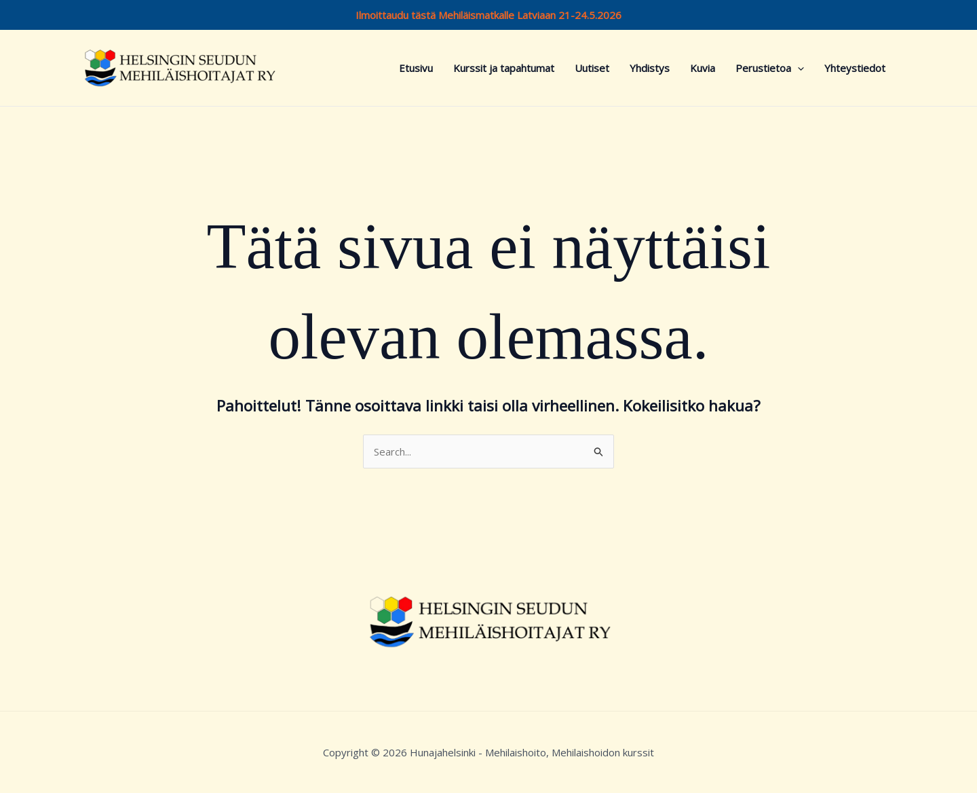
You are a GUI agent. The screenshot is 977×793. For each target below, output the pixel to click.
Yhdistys (650, 68)
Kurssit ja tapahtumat (503, 68)
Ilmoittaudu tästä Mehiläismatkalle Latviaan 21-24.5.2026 (488, 15)
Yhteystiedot (854, 68)
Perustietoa (769, 68)
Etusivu (416, 68)
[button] (797, 68)
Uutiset (592, 68)
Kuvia (702, 68)
